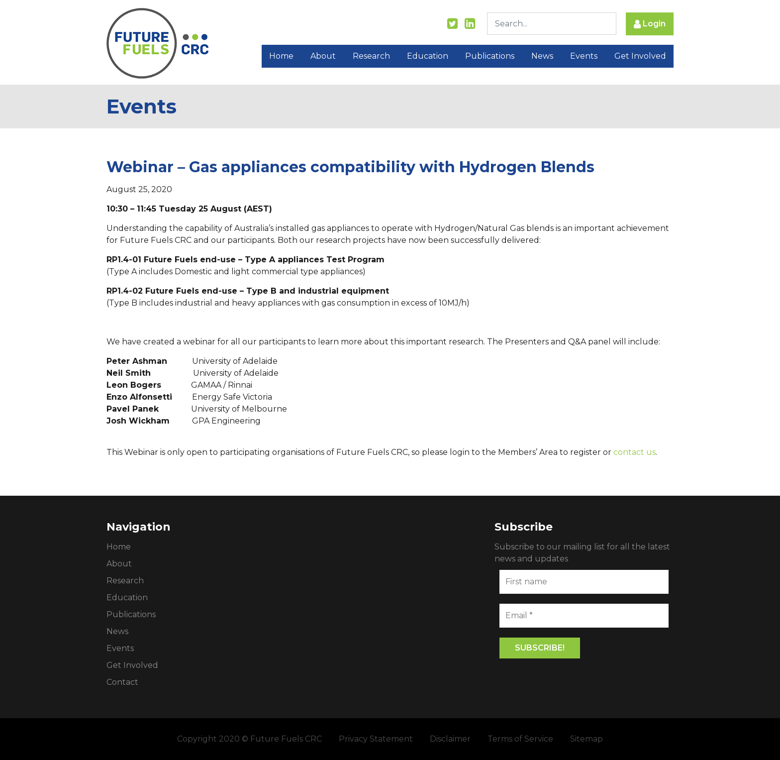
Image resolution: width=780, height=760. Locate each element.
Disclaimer (450, 739)
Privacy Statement (376, 739)
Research (371, 56)
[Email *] (584, 616)
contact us (634, 452)
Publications (489, 56)
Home (281, 56)
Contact (122, 682)
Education (427, 56)
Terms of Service (520, 739)
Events (583, 56)
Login (650, 24)
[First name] (584, 582)
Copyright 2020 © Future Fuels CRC (249, 739)
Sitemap (586, 739)
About (323, 56)
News (542, 56)
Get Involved (640, 56)
